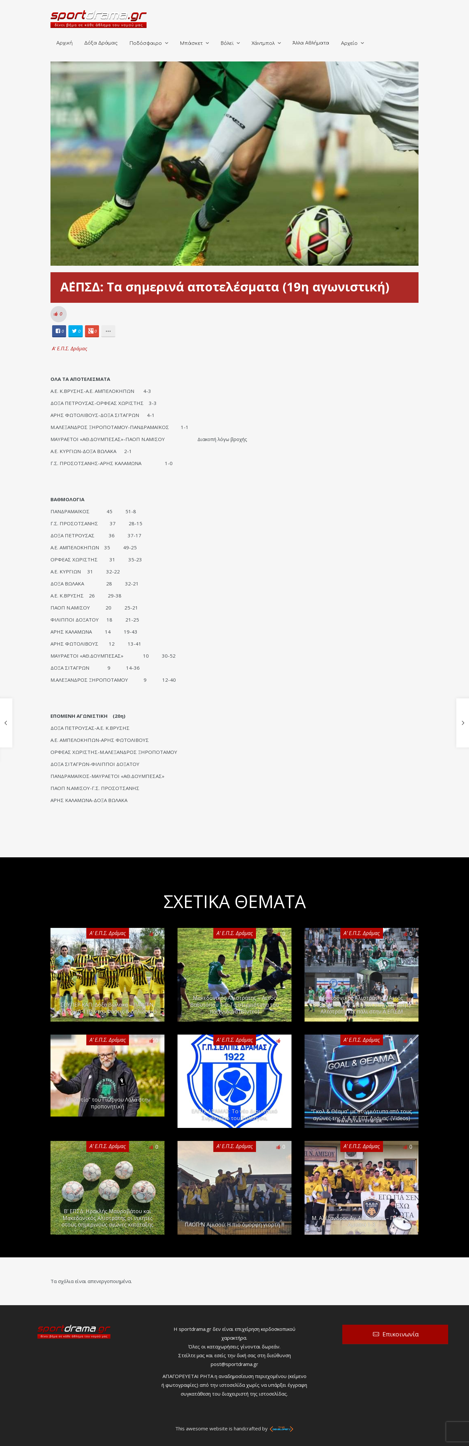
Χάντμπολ (263, 43)
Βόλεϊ (227, 43)
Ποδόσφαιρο (145, 43)
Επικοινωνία (400, 1334)
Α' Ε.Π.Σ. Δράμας (69, 348)
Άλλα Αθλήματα (310, 43)
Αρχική (64, 43)
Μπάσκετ (191, 43)
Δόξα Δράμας (101, 43)
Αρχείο (349, 43)
